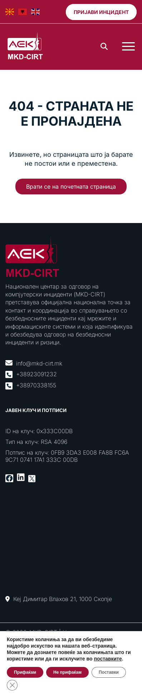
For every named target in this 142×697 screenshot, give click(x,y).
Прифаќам (25, 672)
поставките (108, 659)
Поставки (109, 672)
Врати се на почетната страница (71, 186)
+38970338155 (36, 385)
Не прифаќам (67, 672)
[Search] (104, 47)
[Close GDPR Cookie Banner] (12, 685)
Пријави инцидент (101, 12)
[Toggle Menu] (128, 46)
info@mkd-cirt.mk (39, 363)
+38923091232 (36, 374)
